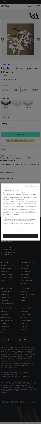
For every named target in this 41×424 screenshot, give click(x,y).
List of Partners (7, 225)
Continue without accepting (32, 185)
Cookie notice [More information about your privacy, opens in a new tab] (16, 214)
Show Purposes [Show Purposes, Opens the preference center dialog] (20, 231)
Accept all (20, 236)
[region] (20, 212)
